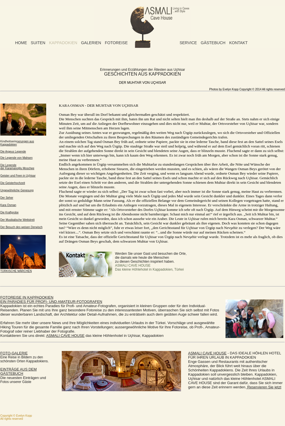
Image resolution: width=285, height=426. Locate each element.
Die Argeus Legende (13, 151)
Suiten (38, 42)
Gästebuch (213, 42)
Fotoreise (116, 42)
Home (21, 42)
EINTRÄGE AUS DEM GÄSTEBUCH (18, 371)
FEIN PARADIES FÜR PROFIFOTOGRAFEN (51, 299)
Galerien (91, 42)
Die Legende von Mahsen (16, 157)
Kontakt (238, 42)
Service (188, 42)
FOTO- (14, 353)
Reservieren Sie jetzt (263, 387)
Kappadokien (63, 42)
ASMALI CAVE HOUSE (65, 335)
